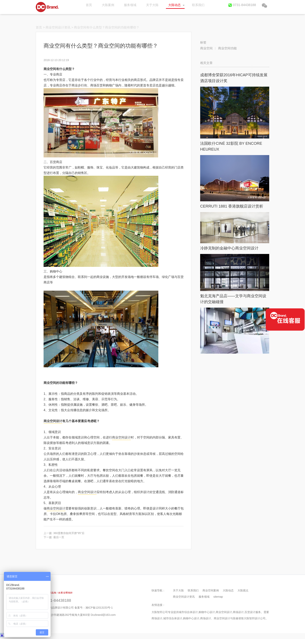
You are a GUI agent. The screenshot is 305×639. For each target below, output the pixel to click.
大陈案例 (108, 5)
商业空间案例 (210, 590)
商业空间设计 (53, 421)
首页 (47, 7)
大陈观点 (243, 590)
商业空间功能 (227, 48)
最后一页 (58, 537)
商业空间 (206, 48)
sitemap (218, 596)
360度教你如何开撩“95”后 (68, 533)
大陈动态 (174, 5)
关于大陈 (152, 5)
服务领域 (130, 5)
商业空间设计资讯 (58, 27)
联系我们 (198, 5)
